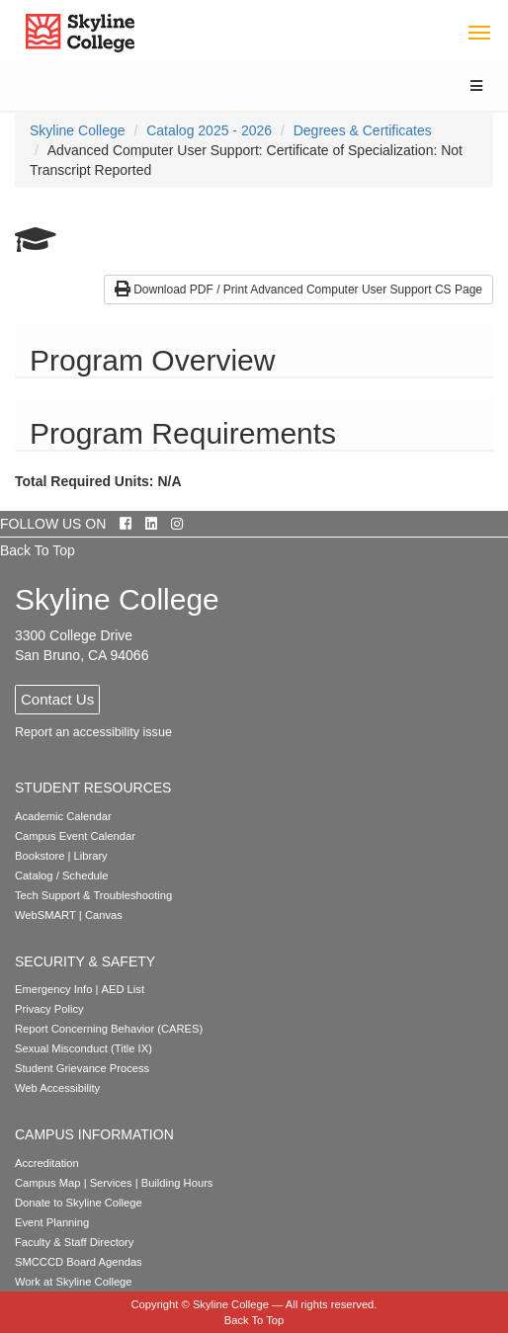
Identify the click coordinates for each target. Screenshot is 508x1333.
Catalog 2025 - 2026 (209, 130)
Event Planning (52, 1222)
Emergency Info (53, 989)
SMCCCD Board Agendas (78, 1262)
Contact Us (57, 699)
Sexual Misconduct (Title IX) (83, 1048)
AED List (122, 989)
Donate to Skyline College (78, 1202)
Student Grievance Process (82, 1068)
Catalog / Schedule (62, 875)
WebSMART (45, 915)
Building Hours (177, 1183)
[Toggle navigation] (479, 31)
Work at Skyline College (73, 1282)
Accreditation (47, 1163)
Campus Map (48, 1183)
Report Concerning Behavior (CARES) (109, 1029)
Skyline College (78, 130)
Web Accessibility (57, 1088)
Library (91, 856)
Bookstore (39, 856)
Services (111, 1183)
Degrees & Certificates (363, 130)
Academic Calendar (63, 816)
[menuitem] (78, 130)
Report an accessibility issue (93, 732)
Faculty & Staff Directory (74, 1242)
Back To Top (37, 550)
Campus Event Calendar (75, 836)
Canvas (104, 915)
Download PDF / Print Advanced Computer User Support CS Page (298, 289)
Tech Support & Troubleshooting (93, 895)
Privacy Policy (49, 1009)
